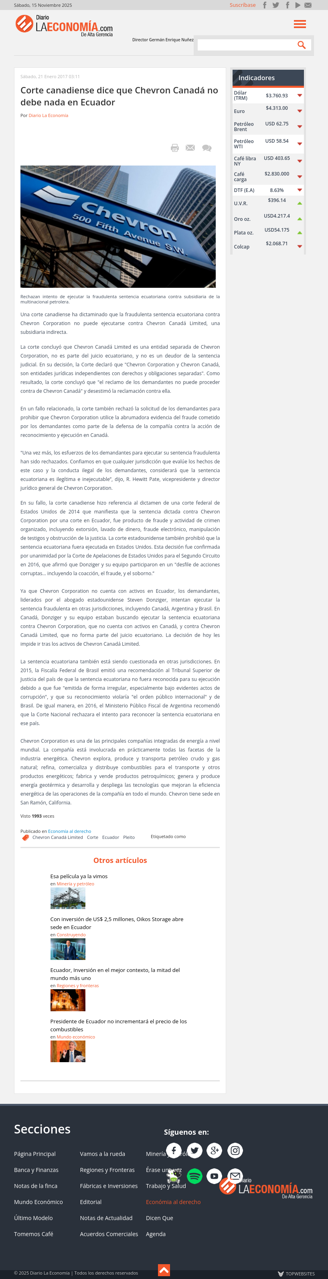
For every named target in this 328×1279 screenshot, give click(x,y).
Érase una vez (164, 1170)
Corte (92, 837)
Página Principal (35, 1154)
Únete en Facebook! (265, 5)
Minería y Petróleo (170, 1154)
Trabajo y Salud (166, 1186)
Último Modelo (33, 1218)
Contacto (308, 5)
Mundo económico (76, 1037)
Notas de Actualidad (106, 1218)
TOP (300, 1274)
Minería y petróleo (75, 884)
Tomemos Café (33, 1234)
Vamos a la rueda (103, 1154)
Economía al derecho (69, 831)
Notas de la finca (35, 1186)
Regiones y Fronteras (107, 1170)
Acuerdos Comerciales (109, 1234)
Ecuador (110, 837)
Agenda (156, 1234)
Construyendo (71, 934)
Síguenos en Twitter (276, 5)
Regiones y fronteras (78, 985)
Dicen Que (159, 1218)
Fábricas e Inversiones (109, 1186)
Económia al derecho (173, 1202)
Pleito (129, 837)
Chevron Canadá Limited (57, 837)
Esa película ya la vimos (79, 876)
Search (300, 44)
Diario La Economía (49, 115)
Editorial (91, 1202)
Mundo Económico (38, 1202)
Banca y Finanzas (36, 1170)
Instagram (286, 5)
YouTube (297, 5)
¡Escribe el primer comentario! (207, 148)
